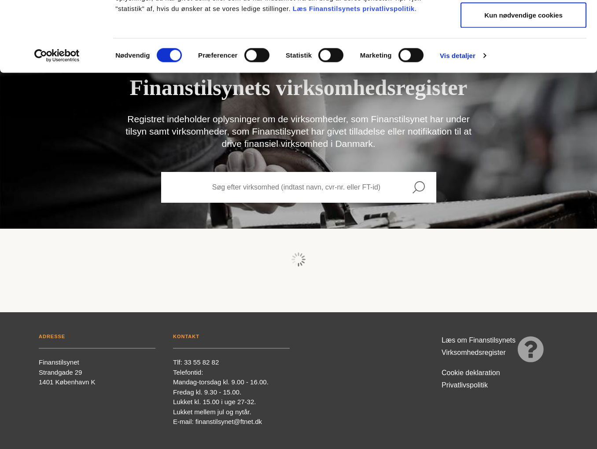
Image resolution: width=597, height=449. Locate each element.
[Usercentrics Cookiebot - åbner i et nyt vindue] (57, 121)
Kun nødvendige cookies (523, 80)
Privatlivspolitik (465, 385)
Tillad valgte (523, 52)
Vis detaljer (457, 121)
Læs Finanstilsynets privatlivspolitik (354, 74)
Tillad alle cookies (523, 23)
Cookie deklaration (471, 372)
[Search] (418, 187)
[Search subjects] (281, 187)
